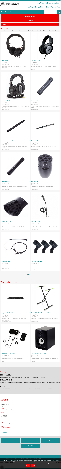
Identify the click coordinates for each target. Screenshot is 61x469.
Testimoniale (29, 458)
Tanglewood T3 (50, 440)
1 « (27, 274)
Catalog (41, 458)
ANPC (49, 458)
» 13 (34, 274)
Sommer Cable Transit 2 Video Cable (10, 440)
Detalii (27, 465)
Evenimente (35, 458)
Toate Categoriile (30, 445)
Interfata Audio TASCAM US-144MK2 (30, 440)
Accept (33, 465)
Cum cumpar (21, 458)
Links (45, 458)
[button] (35, 7)
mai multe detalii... (5, 432)
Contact (53, 458)
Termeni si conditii (14, 458)
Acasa (7, 458)
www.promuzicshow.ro (5, 427)
